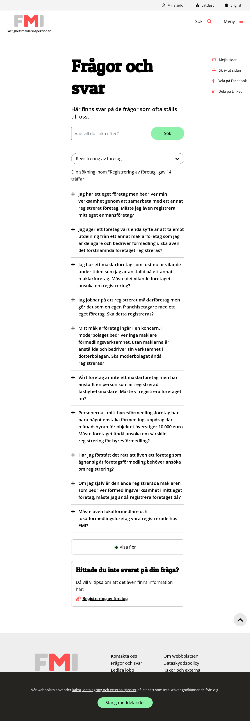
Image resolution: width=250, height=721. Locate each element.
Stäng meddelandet (125, 702)
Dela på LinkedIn (229, 91)
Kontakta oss (124, 656)
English (233, 5)
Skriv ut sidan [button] (226, 70)
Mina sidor (173, 5)
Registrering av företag (105, 598)
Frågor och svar (126, 663)
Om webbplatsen (180, 656)
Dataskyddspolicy (181, 663)
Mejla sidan (225, 59)
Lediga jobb (122, 670)
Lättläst (205, 5)
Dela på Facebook (229, 80)
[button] (203, 21)
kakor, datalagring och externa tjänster (104, 689)
